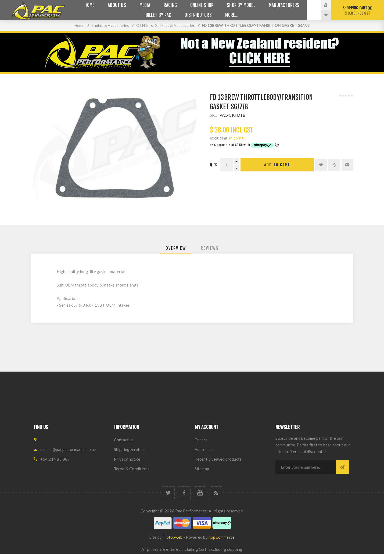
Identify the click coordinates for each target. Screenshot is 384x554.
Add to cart (277, 164)
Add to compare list (334, 165)
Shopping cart (357, 10)
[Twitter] (168, 492)
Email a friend (347, 165)
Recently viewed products (218, 459)
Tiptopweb (172, 537)
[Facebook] (184, 492)
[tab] (176, 248)
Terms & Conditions (132, 468)
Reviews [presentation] (210, 248)
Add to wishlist (321, 165)
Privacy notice (127, 459)
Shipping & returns (131, 449)
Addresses (204, 449)
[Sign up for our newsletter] (305, 467)
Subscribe (342, 467)
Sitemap (202, 468)
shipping (236, 137)
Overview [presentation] (176, 248)
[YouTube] (200, 492)
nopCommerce (222, 537)
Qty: (213, 164)
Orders (201, 439)
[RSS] (216, 492)
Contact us (124, 439)
